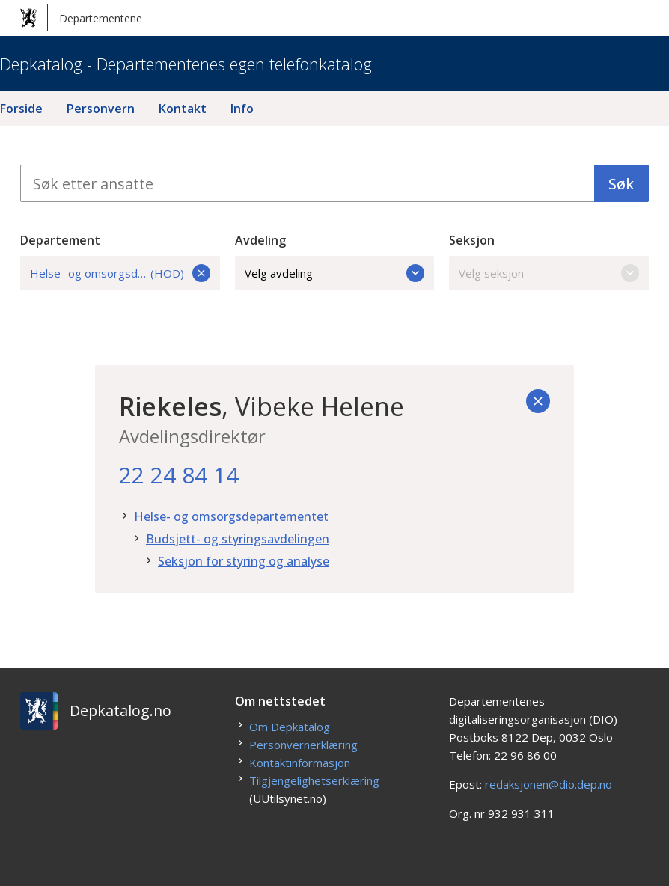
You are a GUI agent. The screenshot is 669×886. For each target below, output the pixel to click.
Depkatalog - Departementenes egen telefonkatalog (186, 63)
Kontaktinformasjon (299, 762)
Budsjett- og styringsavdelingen (237, 539)
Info (242, 108)
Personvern (101, 108)
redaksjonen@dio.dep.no (548, 784)
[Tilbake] (538, 401)
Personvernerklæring (303, 744)
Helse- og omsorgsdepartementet (231, 516)
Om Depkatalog (289, 726)
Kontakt (183, 108)
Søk (621, 184)
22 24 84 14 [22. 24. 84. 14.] (179, 474)
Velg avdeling (334, 273)
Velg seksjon (548, 273)
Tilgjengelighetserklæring (314, 780)
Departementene (81, 18)
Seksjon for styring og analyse (243, 561)
